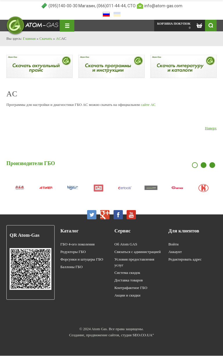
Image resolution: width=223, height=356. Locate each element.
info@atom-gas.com (163, 5)
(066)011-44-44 (111, 5)
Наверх (211, 128)
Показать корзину (199, 25)
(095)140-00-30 (63, 5)
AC (58, 38)
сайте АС (148, 105)
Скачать (45, 38)
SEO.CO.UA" (143, 335)
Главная (29, 38)
